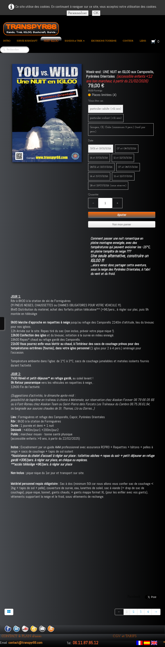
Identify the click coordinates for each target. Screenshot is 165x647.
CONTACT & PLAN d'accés (21, 636)
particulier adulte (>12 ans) (105, 108)
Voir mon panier (121, 224)
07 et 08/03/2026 (128, 167)
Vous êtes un (95, 100)
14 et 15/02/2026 (99, 157)
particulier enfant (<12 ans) (106, 118)
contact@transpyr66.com (25, 642)
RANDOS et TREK (75, 41)
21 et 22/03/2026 (123, 176)
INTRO (6, 41)
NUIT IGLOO (51, 41)
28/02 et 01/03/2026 (101, 167)
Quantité (93, 194)
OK (96, 13)
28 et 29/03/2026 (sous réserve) (108, 185)
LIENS (143, 41)
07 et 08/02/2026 (126, 148)
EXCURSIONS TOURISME (103, 41)
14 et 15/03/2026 (99, 176)
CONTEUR (128, 41)
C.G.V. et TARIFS (124, 636)
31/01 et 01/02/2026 (100, 148)
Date (90, 140)
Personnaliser (77, 13)
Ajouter (121, 215)
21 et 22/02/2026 (123, 157)
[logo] (31, 28)
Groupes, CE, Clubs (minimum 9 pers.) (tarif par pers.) (117, 129)
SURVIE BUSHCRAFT (27, 41)
